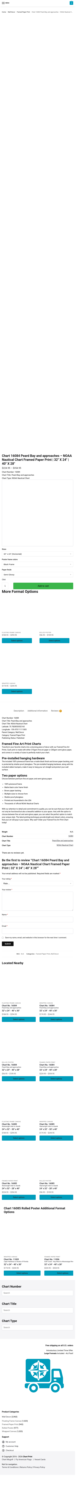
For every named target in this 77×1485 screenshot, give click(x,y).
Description (19, 705)
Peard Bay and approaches (62, 835)
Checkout (8, 1445)
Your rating (7, 873)
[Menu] (5, 3)
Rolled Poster (45, 627)
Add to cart (43, 580)
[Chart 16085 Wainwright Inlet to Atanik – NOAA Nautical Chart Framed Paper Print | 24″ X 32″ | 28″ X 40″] (19, 1156)
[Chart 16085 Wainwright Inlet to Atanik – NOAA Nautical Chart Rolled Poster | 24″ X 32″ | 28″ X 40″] (56, 1156)
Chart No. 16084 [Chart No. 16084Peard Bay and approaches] (19, 1002)
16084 (70, 831)
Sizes (4, 544)
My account (9, 1437)
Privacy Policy (39, 1462)
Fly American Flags (24, 1454)
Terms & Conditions (10, 1462)
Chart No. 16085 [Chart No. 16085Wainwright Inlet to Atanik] (19, 1121)
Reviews (55, 705)
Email (4, 921)
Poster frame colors (10, 554)
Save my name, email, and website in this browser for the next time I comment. (36, 932)
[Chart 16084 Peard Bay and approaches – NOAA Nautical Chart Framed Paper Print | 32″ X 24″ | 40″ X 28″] (56, 1038)
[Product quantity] (5, 580)
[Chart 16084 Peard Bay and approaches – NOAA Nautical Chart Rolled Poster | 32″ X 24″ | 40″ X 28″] (56, 608)
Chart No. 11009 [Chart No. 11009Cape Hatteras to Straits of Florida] (22, 1256)
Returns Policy (26, 1462)
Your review (7, 884)
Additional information (37, 705)
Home (4, 12)
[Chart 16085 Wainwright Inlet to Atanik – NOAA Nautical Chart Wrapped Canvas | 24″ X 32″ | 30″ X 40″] (56, 1097)
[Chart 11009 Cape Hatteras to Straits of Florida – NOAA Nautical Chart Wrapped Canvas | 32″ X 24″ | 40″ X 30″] (22, 1230)
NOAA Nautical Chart (65, 840)
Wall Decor (11, 12)
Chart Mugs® (7, 1454)
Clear (4, 574)
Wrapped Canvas (8, 678)
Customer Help (10, 1441)
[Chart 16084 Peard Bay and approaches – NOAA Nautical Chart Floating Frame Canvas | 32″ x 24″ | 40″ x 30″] (19, 608)
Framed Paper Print (23, 12)
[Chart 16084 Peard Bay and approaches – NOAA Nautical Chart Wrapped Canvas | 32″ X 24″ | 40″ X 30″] (19, 659)
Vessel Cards (39, 1454)
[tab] (19, 703)
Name (5, 909)
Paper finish (6, 564)
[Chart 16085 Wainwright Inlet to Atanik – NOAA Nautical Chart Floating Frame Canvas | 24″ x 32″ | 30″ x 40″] (19, 1097)
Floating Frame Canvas (11, 627)
